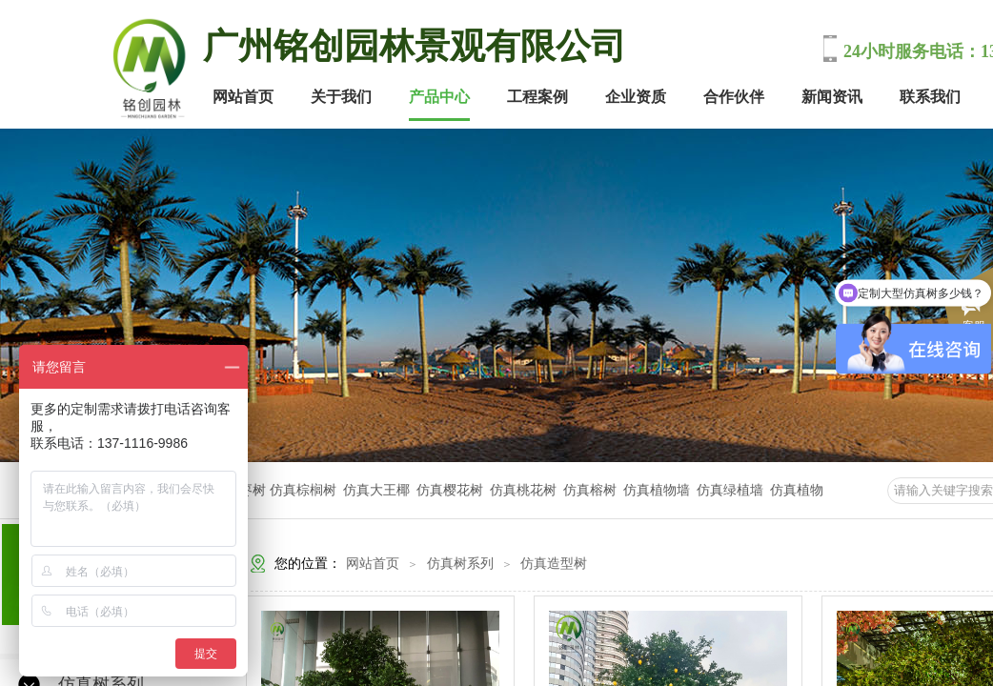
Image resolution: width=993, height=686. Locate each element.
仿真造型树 (553, 563)
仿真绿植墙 (730, 490)
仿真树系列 (460, 563)
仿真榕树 (590, 490)
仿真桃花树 (523, 490)
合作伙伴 (733, 97)
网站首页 (243, 97)
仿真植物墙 (656, 490)
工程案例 (537, 97)
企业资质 (635, 97)
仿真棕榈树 (305, 490)
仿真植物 (796, 490)
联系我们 (930, 97)
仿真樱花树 (449, 490)
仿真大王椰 (376, 490)
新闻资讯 (831, 97)
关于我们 (341, 97)
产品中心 (439, 97)
